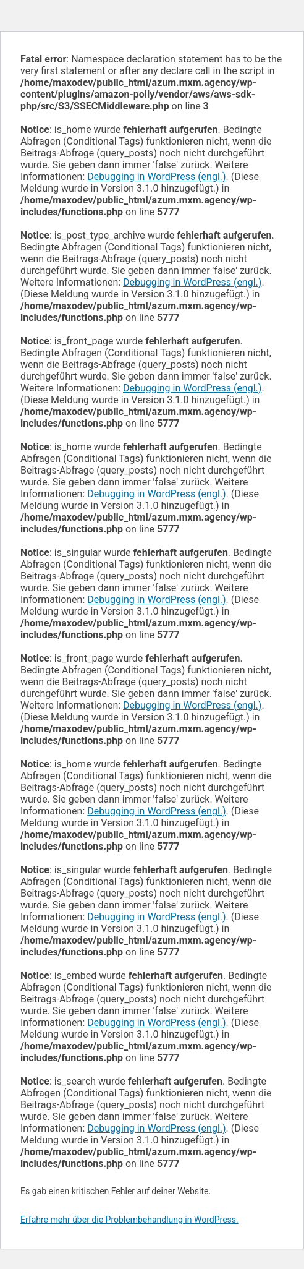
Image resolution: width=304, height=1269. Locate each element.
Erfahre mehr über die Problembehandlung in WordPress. (129, 1219)
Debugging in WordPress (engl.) (156, 176)
